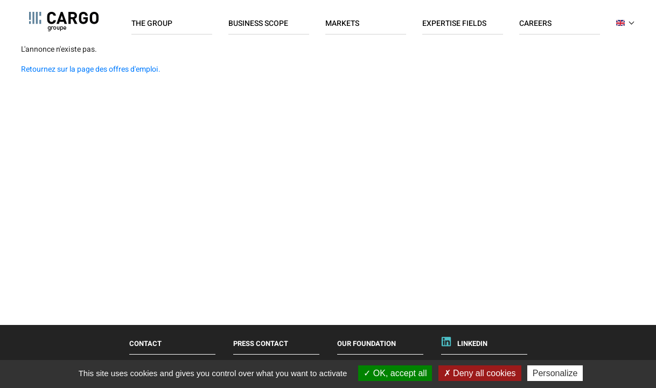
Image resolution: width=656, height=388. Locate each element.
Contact (145, 343)
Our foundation (366, 343)
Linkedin (472, 343)
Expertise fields (454, 23)
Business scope (258, 23)
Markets (342, 23)
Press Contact (260, 343)
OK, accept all (395, 373)
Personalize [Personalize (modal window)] (555, 373)
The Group (151, 23)
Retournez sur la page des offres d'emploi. (90, 69)
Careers (535, 23)
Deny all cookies (480, 373)
